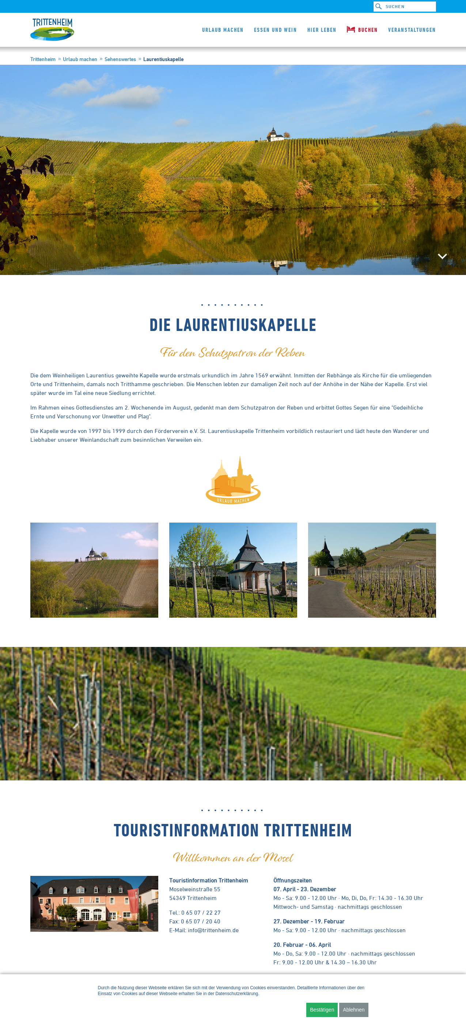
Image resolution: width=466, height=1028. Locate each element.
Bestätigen (322, 1010)
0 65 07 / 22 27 (201, 912)
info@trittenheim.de (213, 930)
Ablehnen (353, 1010)
